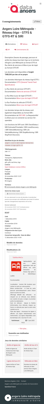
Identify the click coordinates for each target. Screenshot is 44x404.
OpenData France (10, 386)
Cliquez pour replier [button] (12, 251)
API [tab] (8, 49)
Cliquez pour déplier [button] (12, 244)
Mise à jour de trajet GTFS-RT (27, 98)
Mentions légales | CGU (12, 381)
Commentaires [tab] (22, 49)
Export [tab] (35, 44)
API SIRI (22, 115)
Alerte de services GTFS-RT (26, 92)
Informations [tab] (11, 44)
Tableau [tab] (23, 44)
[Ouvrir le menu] (40, 3)
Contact (23, 381)
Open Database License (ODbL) (15, 167)
